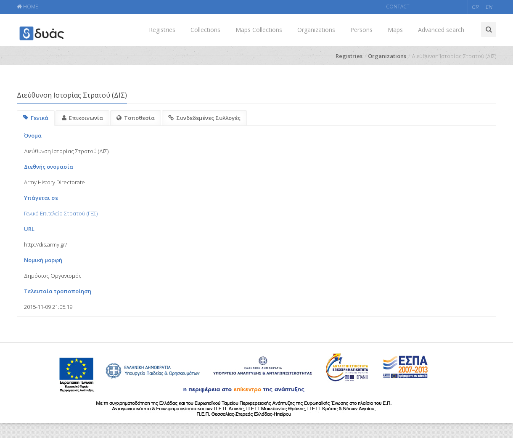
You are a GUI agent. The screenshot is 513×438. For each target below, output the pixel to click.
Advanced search (441, 30)
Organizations (316, 30)
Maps (395, 30)
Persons (361, 30)
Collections (205, 30)
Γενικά (35, 118)
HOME (27, 6)
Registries (162, 30)
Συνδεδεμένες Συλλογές (204, 118)
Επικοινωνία (82, 118)
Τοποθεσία (135, 118)
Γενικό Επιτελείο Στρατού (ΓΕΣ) (61, 213)
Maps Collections (258, 30)
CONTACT (398, 6)
